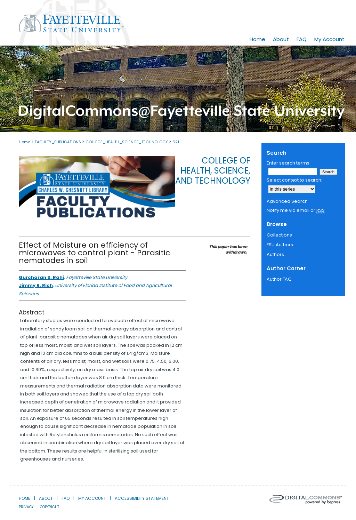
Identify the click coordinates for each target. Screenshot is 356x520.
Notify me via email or (296, 210)
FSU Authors (280, 244)
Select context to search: (294, 180)
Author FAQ (279, 279)
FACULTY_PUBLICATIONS (58, 142)
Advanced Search (287, 201)
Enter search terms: (288, 163)
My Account (92, 498)
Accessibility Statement (142, 498)
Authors (275, 254)
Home (24, 142)
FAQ (66, 498)
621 (175, 142)
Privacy (26, 507)
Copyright (49, 507)
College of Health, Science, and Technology (212, 170)
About (46, 498)
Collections (279, 235)
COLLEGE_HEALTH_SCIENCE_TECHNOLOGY (127, 142)
